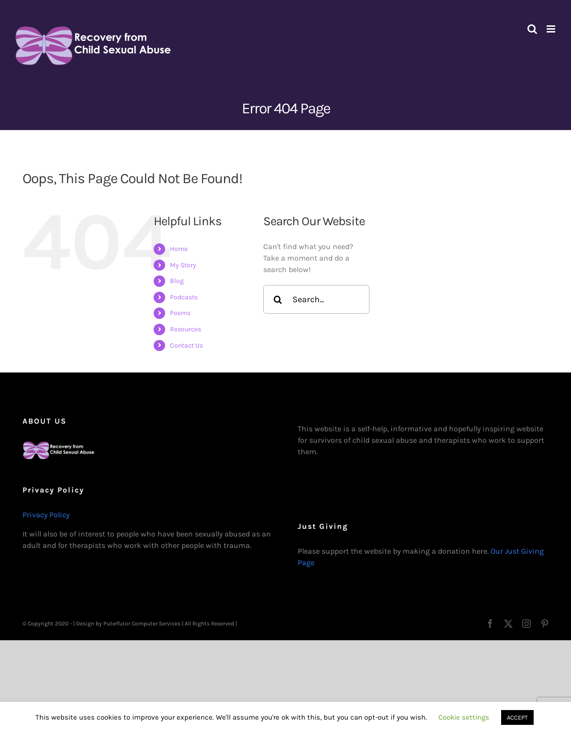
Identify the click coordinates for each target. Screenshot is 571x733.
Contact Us (186, 345)
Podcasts (184, 297)
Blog (177, 281)
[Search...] (316, 299)
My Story (183, 265)
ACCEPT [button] (517, 717)
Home (179, 249)
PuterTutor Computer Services (141, 623)
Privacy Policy (45, 514)
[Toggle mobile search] (532, 29)
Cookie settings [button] (463, 717)
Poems (180, 313)
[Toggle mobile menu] (552, 29)
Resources (185, 329)
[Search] (277, 299)
